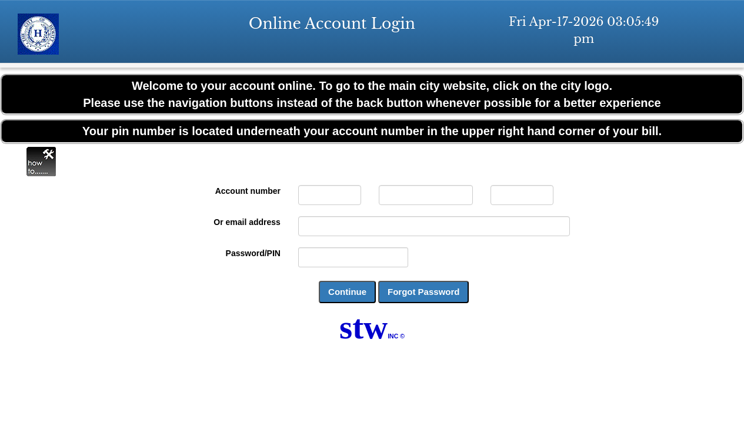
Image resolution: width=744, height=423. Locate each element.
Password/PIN (253, 253)
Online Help (41, 161)
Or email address (247, 222)
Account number (248, 191)
